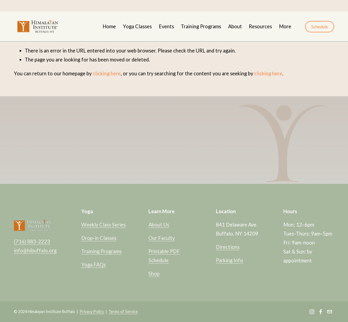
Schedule (319, 26)
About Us (158, 225)
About (235, 26)
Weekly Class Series (103, 225)
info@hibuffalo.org (35, 250)
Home (109, 26)
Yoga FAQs (93, 265)
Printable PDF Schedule (164, 255)
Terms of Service (123, 311)
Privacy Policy (92, 311)
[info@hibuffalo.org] (329, 311)
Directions (228, 247)
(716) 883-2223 (32, 241)
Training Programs (201, 26)
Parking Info (229, 260)
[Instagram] (312, 311)
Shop (154, 274)
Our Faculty (161, 238)
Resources (260, 26)
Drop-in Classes (98, 238)
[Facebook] (320, 311)
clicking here (107, 73)
